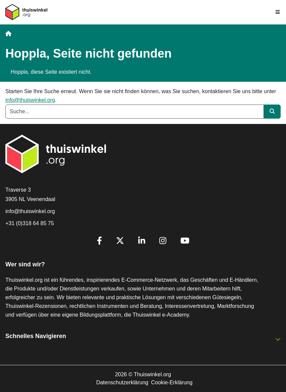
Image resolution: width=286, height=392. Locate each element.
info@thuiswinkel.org (30, 100)
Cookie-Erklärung (172, 382)
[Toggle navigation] (278, 12)
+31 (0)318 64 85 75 (29, 223)
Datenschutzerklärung (122, 382)
